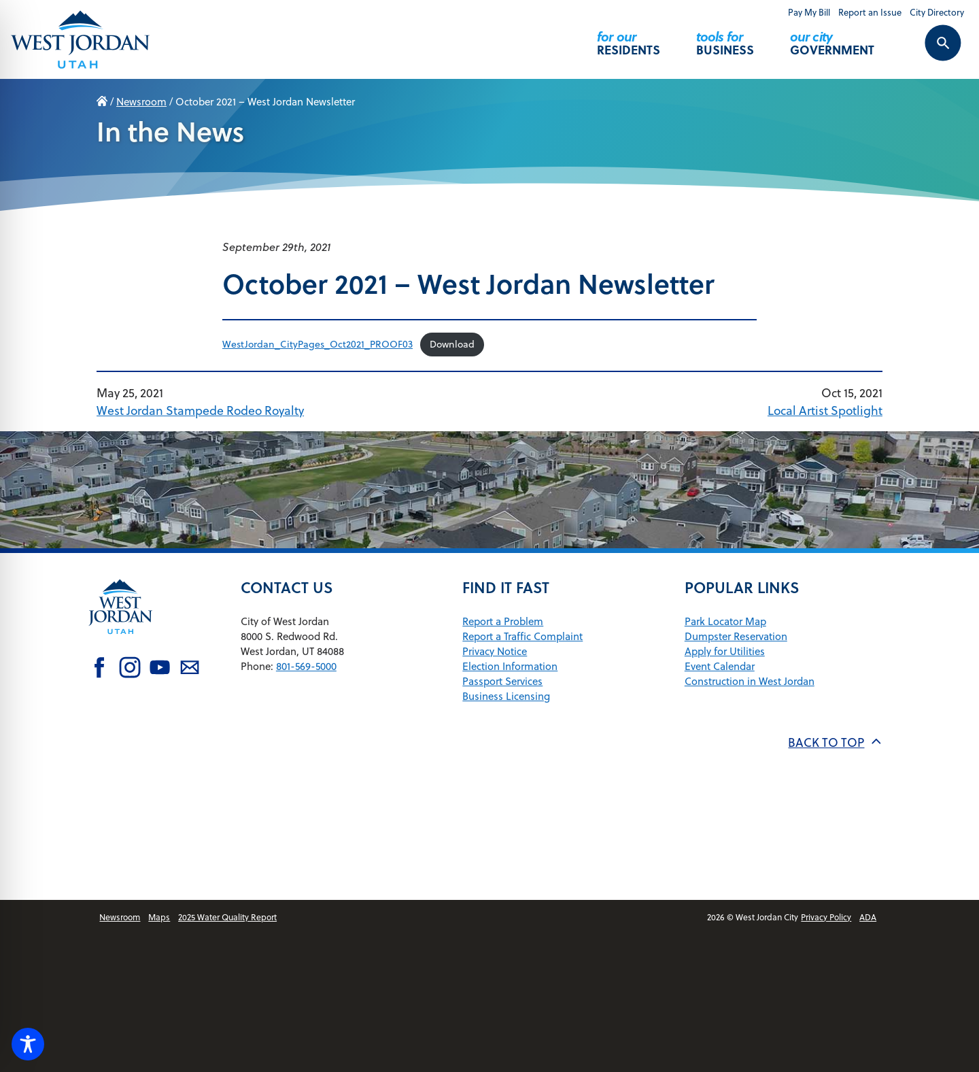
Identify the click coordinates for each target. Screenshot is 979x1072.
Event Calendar (720, 666)
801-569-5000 (306, 666)
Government (832, 37)
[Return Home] (80, 39)
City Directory (937, 12)
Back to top (835, 742)
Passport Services (502, 681)
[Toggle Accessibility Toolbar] (28, 1044)
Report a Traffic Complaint (522, 636)
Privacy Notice (494, 651)
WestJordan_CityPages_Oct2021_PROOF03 (317, 344)
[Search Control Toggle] (928, 52)
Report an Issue (869, 12)
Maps (159, 917)
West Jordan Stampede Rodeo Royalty (200, 410)
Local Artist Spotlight (825, 410)
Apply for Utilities (725, 651)
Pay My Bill (809, 12)
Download (452, 344)
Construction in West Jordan (749, 681)
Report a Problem (502, 621)
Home (102, 102)
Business (725, 37)
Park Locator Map (725, 621)
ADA (867, 917)
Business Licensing (506, 696)
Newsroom (141, 102)
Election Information (509, 666)
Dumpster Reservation (736, 636)
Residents (628, 37)
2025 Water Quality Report (227, 917)
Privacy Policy (826, 917)
